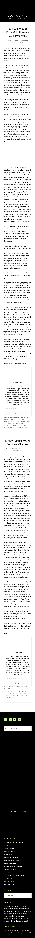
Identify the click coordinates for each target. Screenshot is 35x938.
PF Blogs (7, 872)
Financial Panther (9, 851)
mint (21, 693)
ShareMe (20, 419)
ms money (22, 423)
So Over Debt (8, 878)
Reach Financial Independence (14, 875)
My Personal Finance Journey (13, 866)
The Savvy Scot (9, 881)
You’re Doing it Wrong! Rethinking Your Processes (17, 32)
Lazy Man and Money (11, 857)
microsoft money (11, 423)
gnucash (15, 693)
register (7, 697)
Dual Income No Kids (11, 848)
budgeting (25, 421)
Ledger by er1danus (19, 363)
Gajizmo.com (8, 854)
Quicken (6, 538)
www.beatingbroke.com (12, 408)
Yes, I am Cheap (9, 884)
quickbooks (14, 695)
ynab (21, 428)
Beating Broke (17, 16)
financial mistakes (21, 295)
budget (17, 417)
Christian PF (8, 845)
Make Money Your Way (11, 860)
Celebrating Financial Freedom (14, 842)
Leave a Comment (17, 42)
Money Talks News (10, 863)
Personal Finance (11, 425)
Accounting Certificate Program (14, 933)
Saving (13, 419)
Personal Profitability (10, 869)
